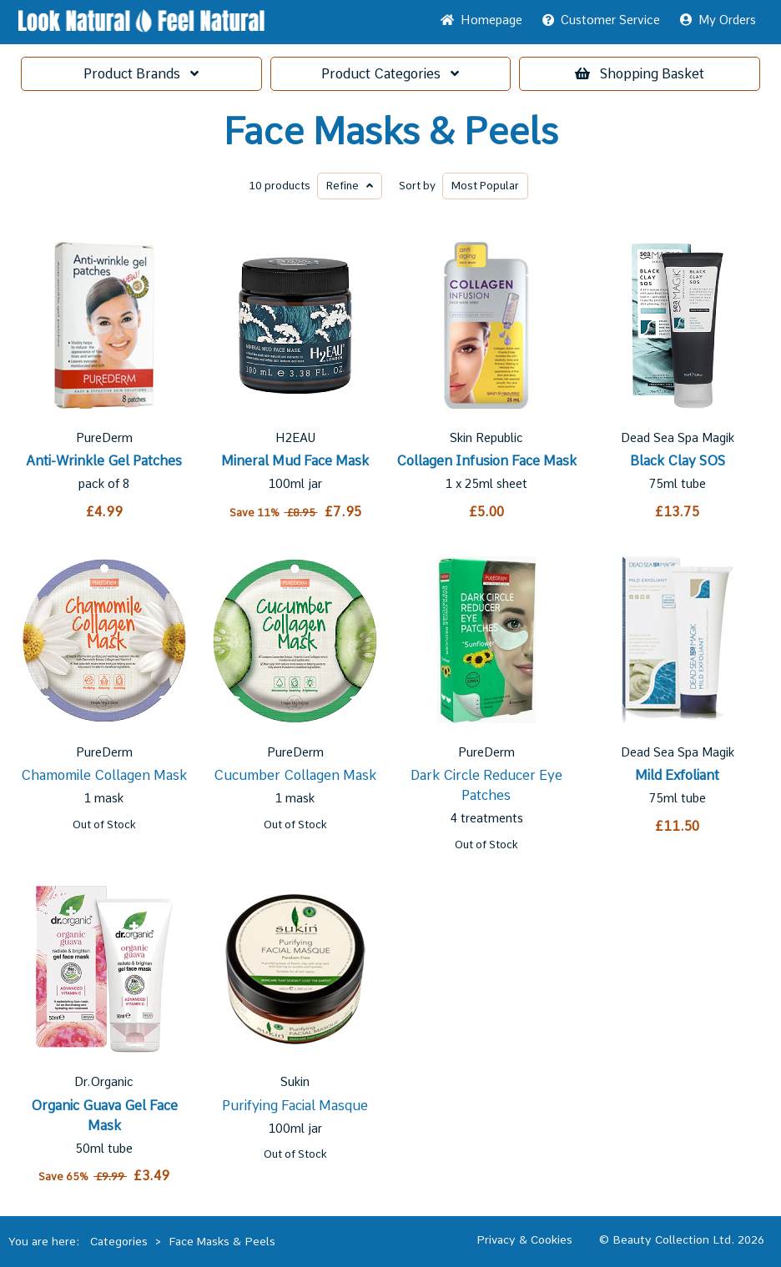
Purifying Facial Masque (295, 1106)
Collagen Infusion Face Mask (486, 461)
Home (481, 20)
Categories (390, 74)
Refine (349, 185)
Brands (141, 74)
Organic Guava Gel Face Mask (104, 1116)
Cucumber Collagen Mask (295, 775)
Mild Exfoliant (677, 775)
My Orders (718, 20)
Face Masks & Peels (391, 132)
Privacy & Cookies (524, 1239)
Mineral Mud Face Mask (295, 461)
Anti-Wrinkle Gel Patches (104, 461)
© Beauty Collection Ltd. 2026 (681, 1239)
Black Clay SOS (677, 461)
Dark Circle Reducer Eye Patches (486, 785)
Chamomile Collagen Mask (104, 775)
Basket (639, 74)
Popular (485, 185)
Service (601, 20)
